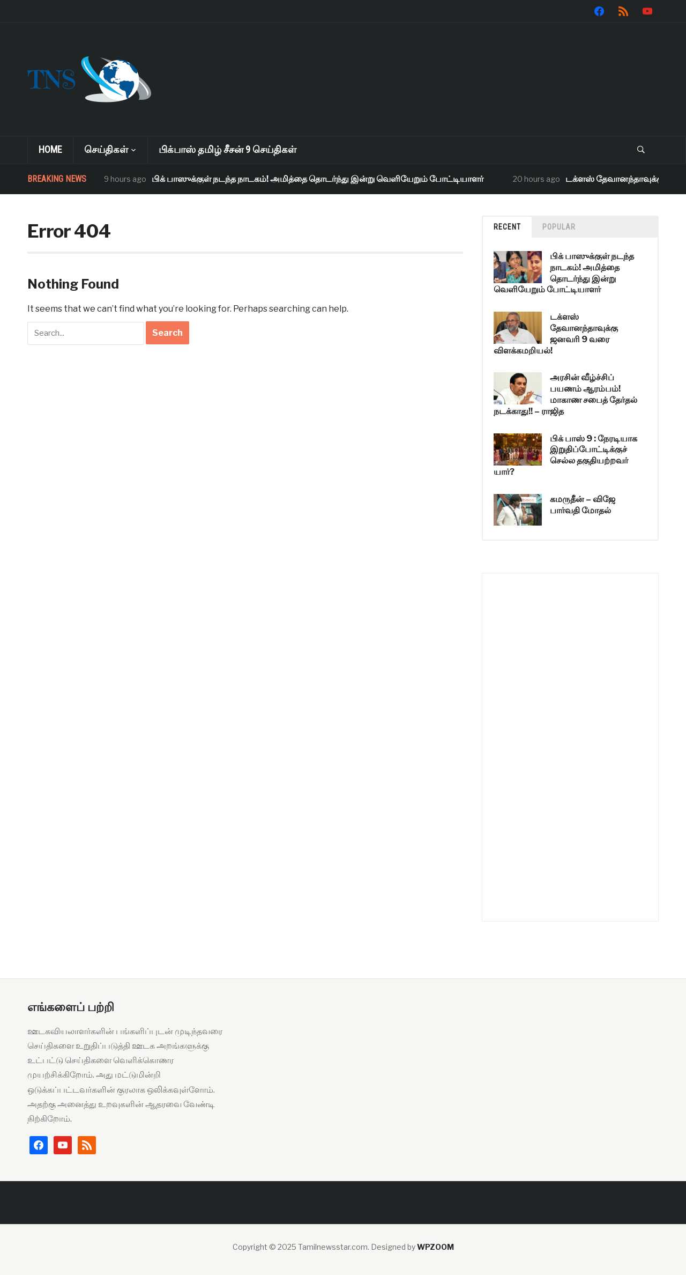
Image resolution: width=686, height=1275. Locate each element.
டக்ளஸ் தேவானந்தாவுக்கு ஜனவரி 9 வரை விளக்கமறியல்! (556, 333)
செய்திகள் (106, 149)
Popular (559, 227)
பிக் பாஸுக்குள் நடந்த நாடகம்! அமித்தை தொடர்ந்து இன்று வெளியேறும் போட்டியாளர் (317, 179)
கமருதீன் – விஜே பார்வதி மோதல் (582, 504)
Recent (507, 227)
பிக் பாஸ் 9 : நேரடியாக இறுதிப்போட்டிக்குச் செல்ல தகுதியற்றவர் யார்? (565, 455)
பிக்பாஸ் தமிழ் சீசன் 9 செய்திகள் (227, 149)
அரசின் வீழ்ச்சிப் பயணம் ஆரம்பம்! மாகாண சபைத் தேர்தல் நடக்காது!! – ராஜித (565, 394)
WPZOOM (435, 1246)
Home (50, 149)
